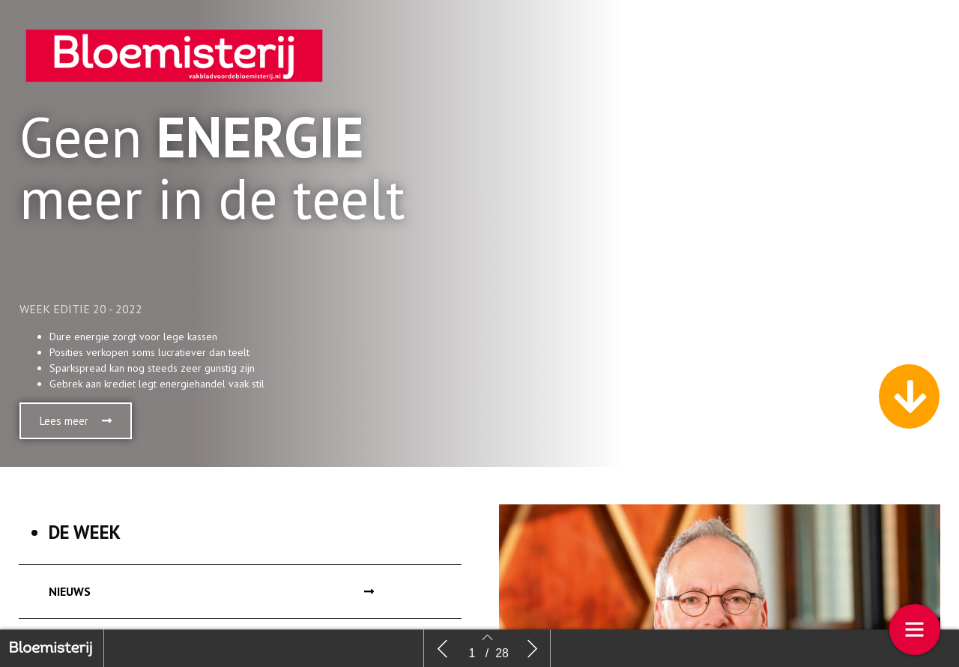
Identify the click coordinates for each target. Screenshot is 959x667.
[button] (75, 420)
